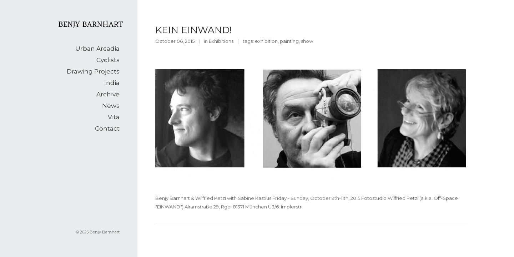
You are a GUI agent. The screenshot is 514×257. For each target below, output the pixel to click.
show (307, 41)
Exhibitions (221, 41)
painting (289, 41)
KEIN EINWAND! (193, 30)
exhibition (266, 41)
